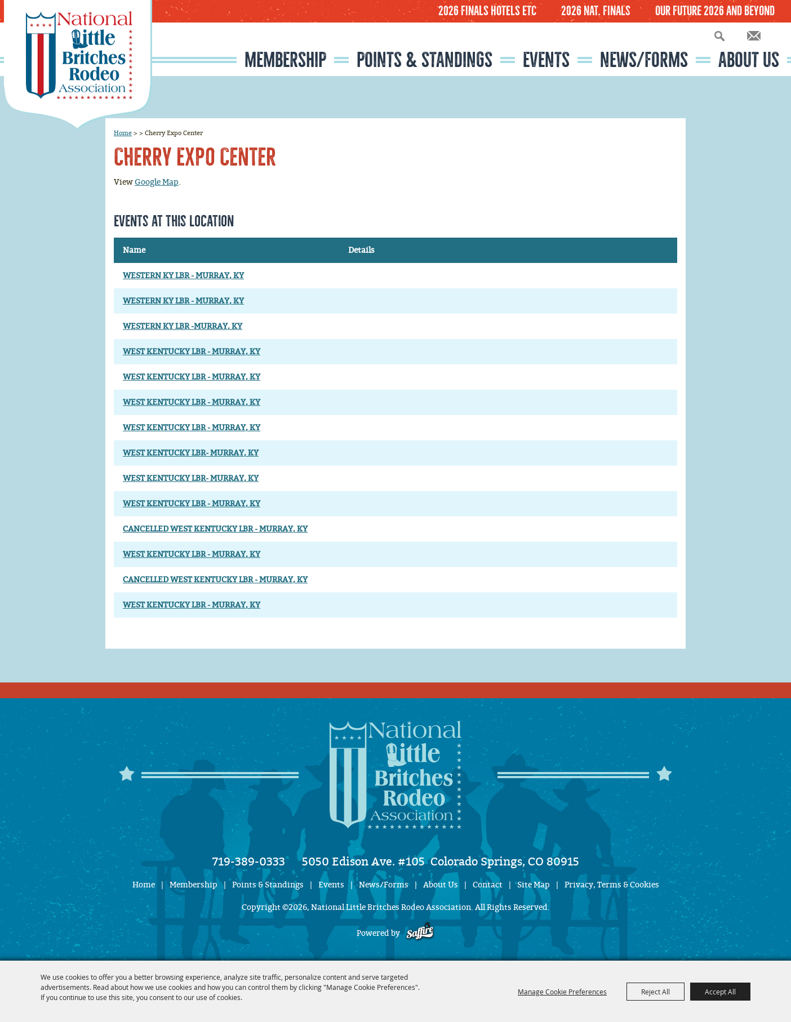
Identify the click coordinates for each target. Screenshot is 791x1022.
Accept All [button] (720, 991)
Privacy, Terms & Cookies (612, 885)
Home (123, 133)
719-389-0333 (248, 861)
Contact (488, 885)
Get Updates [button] (754, 35)
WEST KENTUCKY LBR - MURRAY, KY (191, 351)
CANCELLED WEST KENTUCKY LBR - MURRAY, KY (215, 529)
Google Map (157, 182)
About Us (748, 60)
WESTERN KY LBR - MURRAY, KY (183, 275)
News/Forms (644, 60)
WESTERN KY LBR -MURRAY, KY (182, 326)
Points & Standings (424, 60)
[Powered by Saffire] (420, 933)
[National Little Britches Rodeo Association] (78, 65)
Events (546, 60)
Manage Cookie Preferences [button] (562, 991)
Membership (285, 60)
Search (719, 35)
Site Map (533, 885)
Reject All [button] (655, 991)
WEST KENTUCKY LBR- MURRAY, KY (191, 453)
